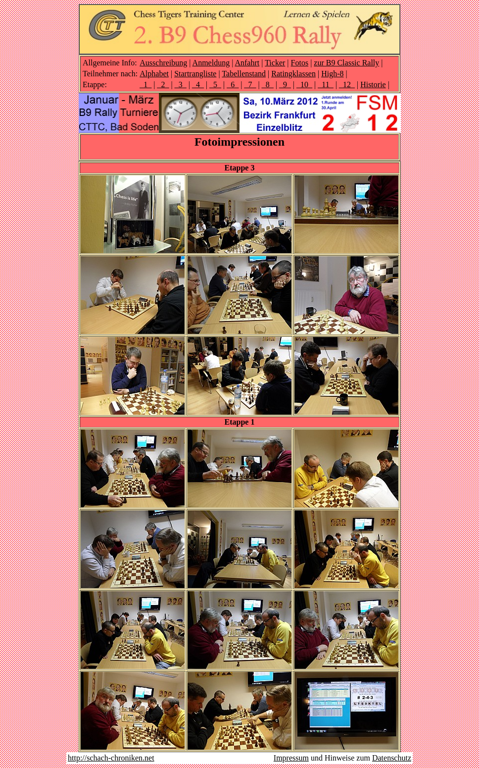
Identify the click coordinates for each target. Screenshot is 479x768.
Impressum (291, 758)
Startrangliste (195, 73)
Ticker (275, 62)
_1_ (145, 84)
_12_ (347, 84)
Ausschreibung (163, 62)
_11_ (325, 84)
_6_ (233, 84)
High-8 (332, 73)
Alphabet (154, 73)
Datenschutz (391, 758)
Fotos (300, 62)
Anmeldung (211, 62)
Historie (373, 84)
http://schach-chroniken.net (111, 758)
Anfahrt (247, 62)
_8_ (268, 84)
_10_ (304, 84)
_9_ (285, 84)
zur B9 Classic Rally (346, 62)
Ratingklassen (293, 73)
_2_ (163, 84)
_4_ (198, 84)
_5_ (215, 84)
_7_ (250, 84)
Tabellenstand (244, 73)
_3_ (181, 84)
